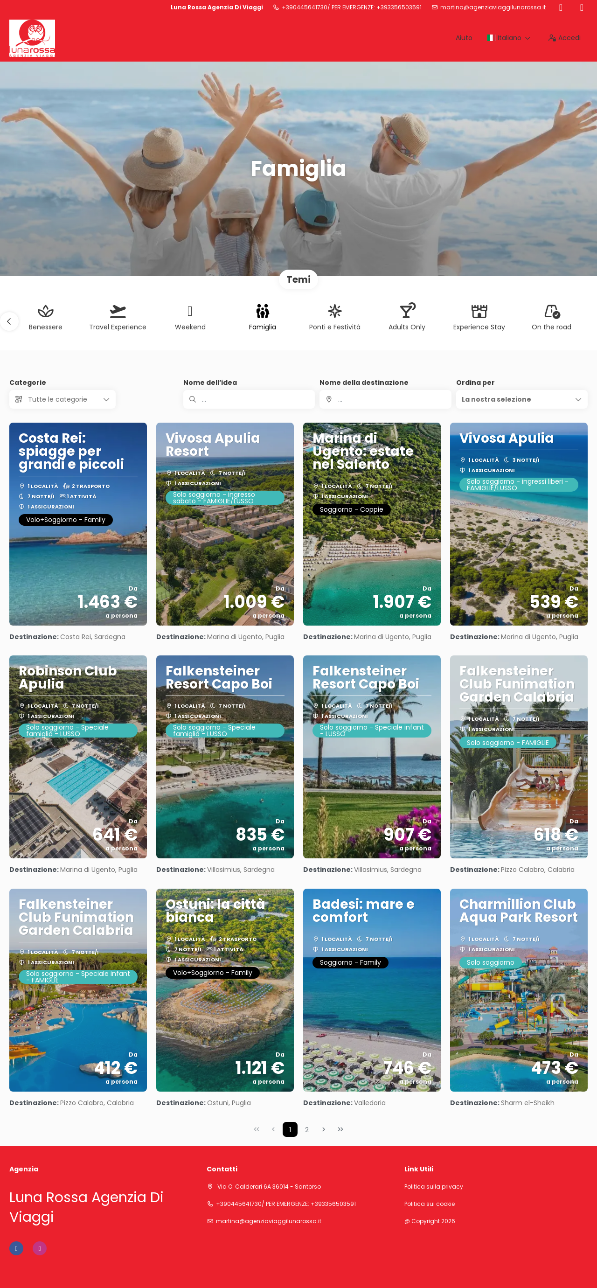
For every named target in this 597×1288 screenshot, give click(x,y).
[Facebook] (561, 7)
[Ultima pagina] (340, 1129)
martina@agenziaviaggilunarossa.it (493, 7)
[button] (9, 321)
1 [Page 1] (290, 1130)
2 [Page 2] (307, 1130)
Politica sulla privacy (433, 1187)
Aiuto (464, 37)
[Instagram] (582, 7)
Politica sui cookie (429, 1204)
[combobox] (385, 399)
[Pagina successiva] (323, 1129)
